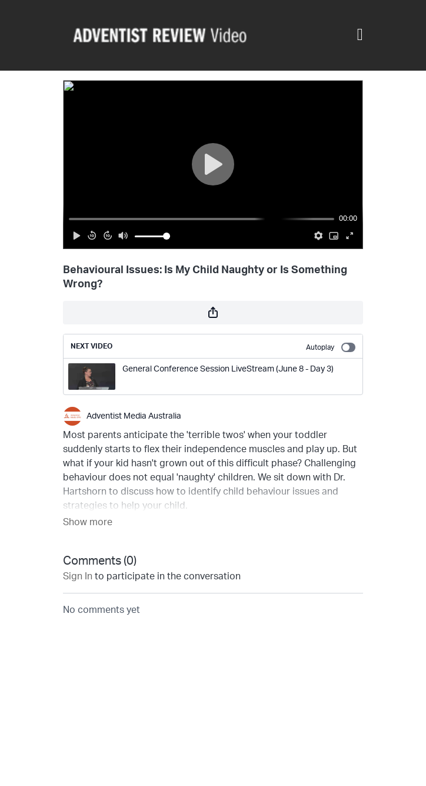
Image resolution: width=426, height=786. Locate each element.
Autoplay (330, 347)
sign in (77, 576)
